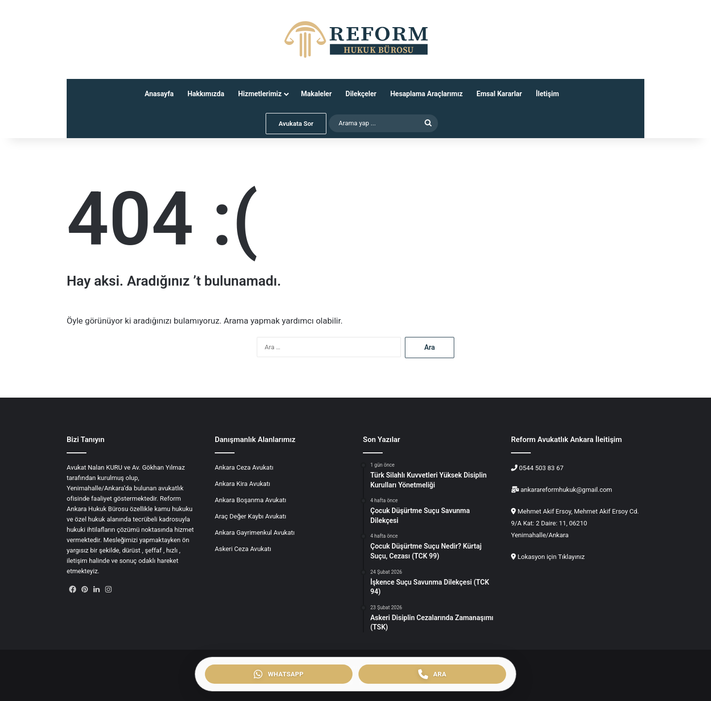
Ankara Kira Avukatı (242, 483)
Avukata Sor (296, 123)
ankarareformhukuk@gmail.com (565, 489)
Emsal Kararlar (499, 94)
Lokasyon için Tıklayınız (551, 556)
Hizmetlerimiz (259, 94)
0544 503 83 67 (540, 468)
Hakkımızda (206, 94)
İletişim (547, 94)
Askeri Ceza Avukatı (243, 549)
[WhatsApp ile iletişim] (279, 674)
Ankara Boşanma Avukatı (250, 500)
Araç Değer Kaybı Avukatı (250, 516)
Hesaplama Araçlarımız (426, 94)
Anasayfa (159, 94)
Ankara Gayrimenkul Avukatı (255, 532)
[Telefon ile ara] (432, 674)
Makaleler (316, 94)
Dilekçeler (361, 94)
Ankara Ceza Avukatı (244, 467)
